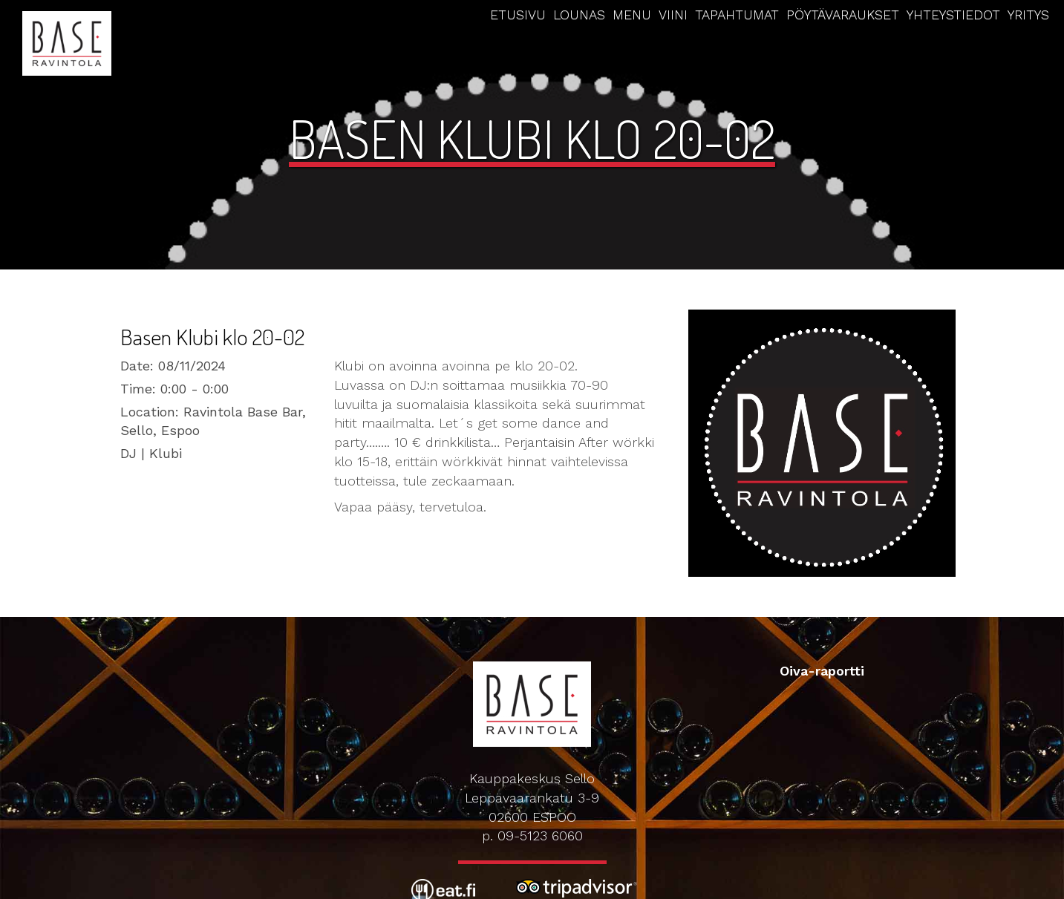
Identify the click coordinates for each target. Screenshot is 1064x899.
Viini (673, 14)
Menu (632, 14)
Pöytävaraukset (842, 14)
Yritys (1028, 14)
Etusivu (518, 14)
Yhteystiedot (953, 14)
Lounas (579, 14)
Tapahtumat (737, 14)
